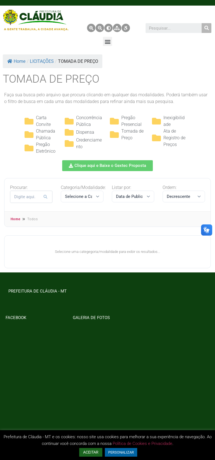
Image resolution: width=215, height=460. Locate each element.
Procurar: (19, 187)
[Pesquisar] (206, 28)
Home (16, 61)
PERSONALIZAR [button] (121, 452)
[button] (107, 41)
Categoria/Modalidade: (83, 187)
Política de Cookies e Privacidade (142, 443)
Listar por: (121, 187)
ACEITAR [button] (90, 452)
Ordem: (170, 187)
